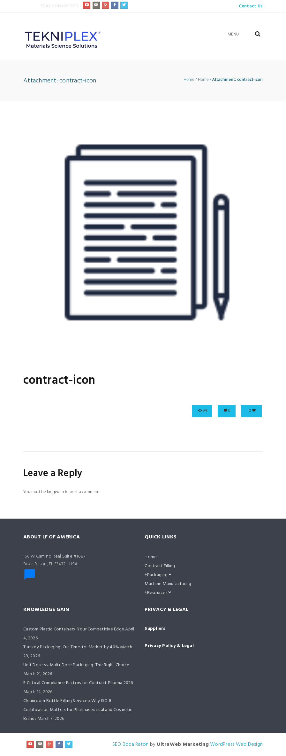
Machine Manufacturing (168, 584)
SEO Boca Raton (130, 744)
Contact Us (251, 6)
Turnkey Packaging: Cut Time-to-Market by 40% (71, 647)
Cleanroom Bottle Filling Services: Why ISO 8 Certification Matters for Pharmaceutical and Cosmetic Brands (77, 709)
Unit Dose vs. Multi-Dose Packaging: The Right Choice (76, 665)
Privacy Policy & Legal (169, 646)
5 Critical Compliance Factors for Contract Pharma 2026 (78, 683)
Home (189, 79)
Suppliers (155, 628)
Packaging (159, 575)
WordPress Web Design (236, 744)
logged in (55, 492)
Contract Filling (160, 566)
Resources (159, 593)
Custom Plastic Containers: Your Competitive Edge (73, 629)
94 (205, 410)
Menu (233, 34)
